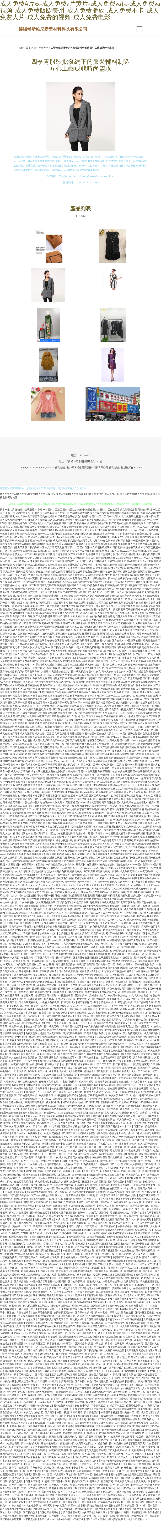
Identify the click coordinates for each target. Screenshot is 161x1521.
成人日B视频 (88, 1453)
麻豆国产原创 (28, 1053)
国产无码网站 (102, 767)
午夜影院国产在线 (107, 771)
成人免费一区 (124, 1119)
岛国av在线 (111, 1091)
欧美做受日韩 (92, 571)
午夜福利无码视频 (59, 1450)
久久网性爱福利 (46, 1271)
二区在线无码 (7, 1367)
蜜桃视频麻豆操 (115, 1260)
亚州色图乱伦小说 (37, 626)
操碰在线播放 (30, 1057)
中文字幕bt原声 (35, 716)
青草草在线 (107, 943)
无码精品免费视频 (36, 1191)
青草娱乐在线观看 (139, 1088)
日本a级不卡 (91, 1433)
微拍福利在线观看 (24, 509)
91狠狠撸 (47, 540)
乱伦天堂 (57, 809)
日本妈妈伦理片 (150, 1439)
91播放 (140, 840)
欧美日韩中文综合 (118, 995)
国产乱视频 (49, 1498)
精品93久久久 (93, 671)
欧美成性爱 (69, 981)
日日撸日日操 (40, 909)
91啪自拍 (135, 1095)
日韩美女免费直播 (137, 781)
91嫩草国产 (98, 812)
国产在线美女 (7, 1105)
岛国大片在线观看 (38, 1264)
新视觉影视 (90, 657)
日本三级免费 (31, 919)
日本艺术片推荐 (71, 1357)
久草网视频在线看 (37, 640)
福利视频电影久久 (106, 730)
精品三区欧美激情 (47, 1371)
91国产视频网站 (90, 1357)
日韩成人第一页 (26, 578)
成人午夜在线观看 (99, 512)
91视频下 (152, 1253)
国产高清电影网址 (126, 674)
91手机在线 (18, 1426)
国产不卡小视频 (151, 678)
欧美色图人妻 (144, 533)
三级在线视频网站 (61, 1374)
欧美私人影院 (114, 1264)
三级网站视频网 (129, 795)
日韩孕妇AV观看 (36, 1422)
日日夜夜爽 (87, 1253)
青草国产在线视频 (144, 537)
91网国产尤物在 (66, 847)
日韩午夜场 (134, 723)
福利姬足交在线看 (69, 705)
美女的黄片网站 (8, 971)
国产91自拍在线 (144, 1467)
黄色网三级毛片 (70, 805)
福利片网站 (43, 1284)
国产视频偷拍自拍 (72, 1102)
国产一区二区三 (128, 1267)
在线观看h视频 (137, 512)
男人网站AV (149, 1178)
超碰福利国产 (107, 1164)
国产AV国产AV (150, 519)
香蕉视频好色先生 (120, 1212)
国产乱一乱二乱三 (110, 661)
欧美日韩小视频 (95, 798)
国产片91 (37, 636)
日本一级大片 (7, 509)
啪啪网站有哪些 (74, 1198)
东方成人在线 (15, 633)
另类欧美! (136, 1415)
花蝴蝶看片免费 (20, 526)
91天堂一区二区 (86, 764)
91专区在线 (121, 664)
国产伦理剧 (76, 740)
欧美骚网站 (114, 785)
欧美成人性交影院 (145, 1060)
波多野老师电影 (146, 960)
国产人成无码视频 (61, 543)
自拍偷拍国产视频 (61, 1212)
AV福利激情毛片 (146, 819)
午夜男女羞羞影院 (45, 1364)
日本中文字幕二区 (68, 1491)
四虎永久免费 (101, 950)
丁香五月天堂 (12, 512)
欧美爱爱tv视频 (117, 709)
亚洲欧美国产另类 (9, 843)
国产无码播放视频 (21, 1295)
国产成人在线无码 (114, 798)
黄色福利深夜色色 (118, 1243)
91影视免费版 (14, 1040)
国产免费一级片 (63, 512)
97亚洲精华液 (7, 523)
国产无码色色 (114, 692)
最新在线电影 (81, 1367)
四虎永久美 (129, 1019)
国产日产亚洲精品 (45, 599)
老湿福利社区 (34, 964)
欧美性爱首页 (140, 1012)
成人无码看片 (82, 685)
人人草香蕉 (77, 599)
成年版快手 (39, 795)
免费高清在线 (48, 923)
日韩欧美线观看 (48, 971)
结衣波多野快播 (78, 1098)
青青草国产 (118, 705)
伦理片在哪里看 (86, 712)
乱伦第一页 (155, 671)
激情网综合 (137, 1515)
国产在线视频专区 (115, 1246)
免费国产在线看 (146, 719)
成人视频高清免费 (149, 723)
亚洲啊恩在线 (73, 1009)
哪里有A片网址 (141, 736)
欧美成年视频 (74, 843)
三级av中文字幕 (22, 1329)
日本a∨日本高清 (55, 1426)
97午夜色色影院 (51, 943)
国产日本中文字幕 (66, 1050)
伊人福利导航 (53, 1102)
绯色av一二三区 (80, 1305)
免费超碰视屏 (28, 985)
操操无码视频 (35, 736)
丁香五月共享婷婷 (45, 957)
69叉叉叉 (18, 836)
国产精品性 (69, 509)
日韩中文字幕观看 (30, 516)
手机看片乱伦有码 (108, 1143)
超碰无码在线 (17, 754)
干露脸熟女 (11, 829)
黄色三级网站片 (150, 954)
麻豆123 (77, 1088)
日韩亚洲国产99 (31, 954)
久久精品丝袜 (30, 1305)
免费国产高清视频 (131, 812)
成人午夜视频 (17, 685)
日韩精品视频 (35, 940)
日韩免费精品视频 (55, 826)
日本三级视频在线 (96, 967)
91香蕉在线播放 (32, 943)
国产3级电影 (132, 1105)
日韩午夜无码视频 (87, 957)
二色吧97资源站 (71, 592)
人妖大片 (57, 802)
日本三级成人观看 (99, 723)
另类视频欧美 (130, 733)
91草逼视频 (111, 833)
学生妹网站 (128, 1436)
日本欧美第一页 (71, 771)
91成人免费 (50, 1246)
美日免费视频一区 (42, 1408)
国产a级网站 (107, 1084)
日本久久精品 (40, 1126)
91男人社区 (62, 1219)
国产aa (86, 1088)
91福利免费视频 (138, 836)
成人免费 (123, 685)
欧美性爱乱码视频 (10, 1271)
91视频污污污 (76, 774)
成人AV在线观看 (143, 826)
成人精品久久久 (88, 1460)
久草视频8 (88, 668)
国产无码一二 (55, 688)
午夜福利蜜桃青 (68, 1081)
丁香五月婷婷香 (48, 1384)
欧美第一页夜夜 (38, 530)
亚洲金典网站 (127, 1464)
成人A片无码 (40, 1298)
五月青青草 (87, 1078)
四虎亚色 (16, 1140)
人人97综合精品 (28, 688)
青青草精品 (67, 1209)
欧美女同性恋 (16, 1116)
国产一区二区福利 (47, 533)
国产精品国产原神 (98, 1222)
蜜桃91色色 (134, 685)
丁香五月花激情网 (99, 709)
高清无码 (122, 1240)
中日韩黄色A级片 (127, 1160)
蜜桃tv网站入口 (71, 688)
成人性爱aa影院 (38, 564)
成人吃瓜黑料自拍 (138, 1519)
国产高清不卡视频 (145, 605)
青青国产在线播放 (88, 1498)
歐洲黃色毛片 (58, 1229)
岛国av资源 (82, 661)
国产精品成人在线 (98, 619)
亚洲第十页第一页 (94, 936)
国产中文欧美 (30, 1384)
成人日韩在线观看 (21, 1312)
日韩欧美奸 (10, 1315)
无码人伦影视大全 (73, 1240)
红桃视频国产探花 (85, 1036)
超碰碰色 (108, 1105)
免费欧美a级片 (88, 971)
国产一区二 (84, 1202)
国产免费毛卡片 (137, 940)
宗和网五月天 (95, 650)
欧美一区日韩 (145, 1381)
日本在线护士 (87, 643)
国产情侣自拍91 (136, 1433)
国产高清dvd (51, 1140)
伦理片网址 (154, 1350)
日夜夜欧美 (6, 636)
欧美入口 (133, 1357)
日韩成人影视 (40, 568)
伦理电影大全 (101, 1271)
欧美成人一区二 (39, 1153)
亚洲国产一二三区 (42, 1474)
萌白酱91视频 (131, 1364)
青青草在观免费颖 (138, 1346)
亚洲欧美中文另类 (10, 957)
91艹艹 (129, 581)
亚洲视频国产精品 (42, 988)
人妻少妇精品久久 (114, 1315)
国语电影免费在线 (104, 1022)
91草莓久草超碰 (21, 564)
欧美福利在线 (30, 933)
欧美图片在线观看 (119, 512)
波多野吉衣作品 (53, 940)
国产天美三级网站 (16, 1264)
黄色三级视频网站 (118, 1088)
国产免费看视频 (109, 716)
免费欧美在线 (101, 974)
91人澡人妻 (139, 1253)
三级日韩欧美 (51, 716)
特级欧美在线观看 (102, 581)
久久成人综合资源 (139, 995)
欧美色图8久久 (17, 1243)
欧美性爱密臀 (122, 754)
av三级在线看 (25, 1391)
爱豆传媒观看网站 (17, 557)
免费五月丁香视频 (136, 709)
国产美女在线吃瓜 (73, 1129)
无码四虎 (103, 602)
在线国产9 (41, 1322)
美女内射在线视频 (52, 1084)
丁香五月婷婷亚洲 (98, 1095)
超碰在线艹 (73, 643)
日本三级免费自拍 (111, 1336)
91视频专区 (128, 1446)
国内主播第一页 (107, 674)
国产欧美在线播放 (40, 991)
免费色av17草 (89, 1126)
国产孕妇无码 (11, 1022)
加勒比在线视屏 (136, 761)
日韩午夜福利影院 (105, 1312)
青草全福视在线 (21, 619)
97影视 (133, 1102)
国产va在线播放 (39, 1195)
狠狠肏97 (130, 1302)
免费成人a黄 (58, 1047)
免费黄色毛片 (20, 537)
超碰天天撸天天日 (104, 1377)
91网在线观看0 (119, 1202)
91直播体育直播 (118, 1298)
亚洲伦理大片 (7, 1019)
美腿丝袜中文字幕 (11, 1202)
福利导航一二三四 (14, 1012)
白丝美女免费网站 (39, 526)
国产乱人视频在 (83, 1384)
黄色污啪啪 (39, 1295)
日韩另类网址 (98, 1219)
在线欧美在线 (82, 933)
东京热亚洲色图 (13, 850)
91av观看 (89, 1398)
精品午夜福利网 (29, 781)
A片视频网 (146, 685)
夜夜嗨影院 (84, 1050)
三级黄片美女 (133, 954)
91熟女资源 (15, 1505)
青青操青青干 (94, 840)
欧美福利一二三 (43, 1157)
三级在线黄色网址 (115, 1495)
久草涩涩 (25, 657)
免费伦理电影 (7, 664)
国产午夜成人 (89, 588)
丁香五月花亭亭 (83, 1388)
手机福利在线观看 (84, 1060)
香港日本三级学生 (74, 1519)
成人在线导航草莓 (105, 1057)
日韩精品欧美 (16, 1260)
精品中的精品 (130, 578)
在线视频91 (6, 1143)
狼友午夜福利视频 (78, 1067)
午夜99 (91, 757)
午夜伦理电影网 (142, 619)
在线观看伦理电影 (124, 1274)
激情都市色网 (11, 1119)
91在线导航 (114, 1436)
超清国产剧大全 (125, 595)
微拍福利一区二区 (22, 1226)
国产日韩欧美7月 (84, 1312)
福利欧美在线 (75, 778)
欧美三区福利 (61, 1408)
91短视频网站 (99, 785)
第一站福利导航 (36, 960)
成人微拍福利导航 (102, 843)
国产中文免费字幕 (27, 1302)
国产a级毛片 (76, 1360)
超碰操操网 (118, 954)
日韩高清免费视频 (145, 1250)
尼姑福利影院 (82, 1508)
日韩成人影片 (27, 647)
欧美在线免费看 (150, 633)
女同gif (118, 1501)
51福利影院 (12, 809)
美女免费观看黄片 (133, 1033)
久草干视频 (85, 1284)
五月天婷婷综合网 (144, 1002)
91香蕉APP (41, 509)
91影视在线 (62, 1495)
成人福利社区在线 (108, 1047)
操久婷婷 (47, 636)
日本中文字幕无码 (136, 657)
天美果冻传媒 (58, 671)
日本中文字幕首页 (106, 1426)
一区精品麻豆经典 (30, 581)
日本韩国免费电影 (94, 1240)
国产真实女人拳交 (30, 923)
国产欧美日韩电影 (63, 1405)
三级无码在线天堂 (19, 743)
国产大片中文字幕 (22, 636)
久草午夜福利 (61, 1043)
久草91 (41, 1215)
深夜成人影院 (86, 1133)
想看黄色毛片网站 (26, 1381)
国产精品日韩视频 (19, 1153)
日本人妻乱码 (102, 1078)
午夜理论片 (89, 823)
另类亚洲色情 (85, 568)
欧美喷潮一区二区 (72, 823)
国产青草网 (55, 1350)
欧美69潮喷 (130, 561)
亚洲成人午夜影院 (142, 1453)
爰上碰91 (50, 829)
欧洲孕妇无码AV (88, 1153)
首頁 (33, 47)
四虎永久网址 (37, 1240)
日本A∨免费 (112, 1167)
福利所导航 (143, 805)
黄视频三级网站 (97, 988)
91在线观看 (6, 840)
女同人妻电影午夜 (96, 1450)
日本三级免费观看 (109, 1464)
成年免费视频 (137, 847)
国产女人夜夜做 (86, 736)
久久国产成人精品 (76, 671)
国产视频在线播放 (20, 1195)
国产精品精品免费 (74, 1116)
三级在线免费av (133, 929)
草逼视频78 (41, 650)
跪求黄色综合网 (57, 1071)
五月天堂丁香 (114, 805)
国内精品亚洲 (77, 1450)
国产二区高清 (117, 764)
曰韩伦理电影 (28, 1215)
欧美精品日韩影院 (136, 1322)
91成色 (80, 1315)
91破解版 (96, 1157)
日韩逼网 (99, 550)
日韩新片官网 (8, 1205)
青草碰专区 (36, 1467)
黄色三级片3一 (146, 1160)
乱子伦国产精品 (26, 1205)
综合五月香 (74, 574)
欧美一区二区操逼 (57, 1191)
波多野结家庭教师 (80, 1219)
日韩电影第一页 (104, 1071)
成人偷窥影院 (18, 912)
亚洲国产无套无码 (80, 1484)
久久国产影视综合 (114, 561)
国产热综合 (21, 640)
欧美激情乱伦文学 (89, 985)
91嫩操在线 (53, 929)
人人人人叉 (136, 1236)
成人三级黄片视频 (134, 909)
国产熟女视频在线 (138, 671)
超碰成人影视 (22, 605)
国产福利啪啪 (66, 609)
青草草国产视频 (151, 1402)
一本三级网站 (35, 912)
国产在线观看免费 (91, 909)
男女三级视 (73, 1019)
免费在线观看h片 (117, 1346)
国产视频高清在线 (124, 612)
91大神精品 (141, 554)
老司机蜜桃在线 (8, 585)
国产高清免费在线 (92, 1505)
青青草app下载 (33, 1116)
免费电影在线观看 (42, 612)
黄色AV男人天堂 (21, 1005)
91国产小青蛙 (87, 612)
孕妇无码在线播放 (73, 1033)
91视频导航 (153, 967)
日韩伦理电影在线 (145, 964)
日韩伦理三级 (56, 1198)
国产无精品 (52, 960)
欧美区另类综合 (101, 1202)
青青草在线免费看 (76, 1195)
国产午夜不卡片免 (110, 1074)
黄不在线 (79, 1264)
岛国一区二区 (113, 695)
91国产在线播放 (68, 736)
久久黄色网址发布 (24, 1222)
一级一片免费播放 (105, 1060)
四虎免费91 (9, 571)
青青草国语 (76, 1412)
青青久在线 (36, 1233)
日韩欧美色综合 (50, 747)
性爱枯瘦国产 (87, 1040)
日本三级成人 (54, 1343)
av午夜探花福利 (73, 726)
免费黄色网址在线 (146, 647)
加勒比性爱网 (127, 537)
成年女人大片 (125, 1457)
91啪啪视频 (42, 1078)
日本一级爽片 (27, 1470)
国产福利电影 (12, 647)
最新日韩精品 (104, 588)
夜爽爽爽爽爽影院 (26, 1415)
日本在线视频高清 (68, 971)
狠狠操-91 (35, 692)
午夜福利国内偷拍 (56, 1019)
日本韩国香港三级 (11, 916)
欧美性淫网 (20, 1360)
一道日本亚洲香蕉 (9, 533)
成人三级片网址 (62, 1474)
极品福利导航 (64, 812)
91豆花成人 (126, 736)
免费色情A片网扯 (51, 699)
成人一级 (101, 1364)
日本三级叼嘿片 (122, 1477)
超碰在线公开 (92, 774)
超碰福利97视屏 (145, 802)
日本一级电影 (77, 695)
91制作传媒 (69, 661)
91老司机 (54, 1126)
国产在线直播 (145, 733)
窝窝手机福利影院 (26, 1371)
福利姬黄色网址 (79, 623)
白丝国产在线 (100, 1470)
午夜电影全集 (66, 595)
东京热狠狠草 (113, 626)
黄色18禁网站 (47, 685)
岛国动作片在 (128, 695)
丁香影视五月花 (87, 730)
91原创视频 (80, 798)
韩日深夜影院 (16, 1457)
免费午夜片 (25, 1136)
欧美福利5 (101, 1436)
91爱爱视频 (150, 588)
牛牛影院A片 (59, 719)
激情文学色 (9, 785)
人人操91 (155, 1226)
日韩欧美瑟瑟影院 (141, 1474)
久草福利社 (6, 1433)
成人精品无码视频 (37, 537)
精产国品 (154, 736)
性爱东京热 (29, 650)
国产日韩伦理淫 (121, 847)
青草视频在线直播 (84, 1426)
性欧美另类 (6, 1281)
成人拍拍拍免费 (93, 616)
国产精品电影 (21, 1281)
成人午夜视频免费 (63, 833)
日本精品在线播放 (53, 785)
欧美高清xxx (16, 926)
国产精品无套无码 (92, 740)
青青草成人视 (25, 1047)
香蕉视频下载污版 (57, 757)
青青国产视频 (51, 950)
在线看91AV (105, 1329)
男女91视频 (112, 719)
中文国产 (151, 1395)
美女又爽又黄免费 (118, 1198)
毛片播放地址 (54, 1460)
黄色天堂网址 (16, 1481)
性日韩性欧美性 (67, 1274)
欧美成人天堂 (112, 1446)
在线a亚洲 (48, 964)
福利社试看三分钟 (38, 1071)
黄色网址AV (32, 1050)
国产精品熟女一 (134, 568)
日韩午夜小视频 (22, 988)
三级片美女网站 (123, 1481)
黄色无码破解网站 (56, 1295)
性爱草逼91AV (18, 709)
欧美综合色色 (133, 1191)
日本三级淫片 (11, 985)
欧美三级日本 (151, 730)
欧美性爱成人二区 (91, 912)
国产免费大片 (117, 823)
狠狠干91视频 (148, 1326)
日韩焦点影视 (124, 1426)
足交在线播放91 (48, 516)
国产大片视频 (86, 1436)
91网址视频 (57, 1078)
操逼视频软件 (7, 1309)
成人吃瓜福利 (20, 595)
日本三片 (52, 995)
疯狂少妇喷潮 (137, 754)
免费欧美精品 (142, 1457)
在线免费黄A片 (99, 543)
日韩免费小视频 (151, 1202)
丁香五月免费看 (145, 1084)
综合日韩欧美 (35, 557)
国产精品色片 (30, 1512)
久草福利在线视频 (74, 1395)
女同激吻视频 (116, 602)
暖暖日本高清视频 (49, 1081)
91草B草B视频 (118, 568)
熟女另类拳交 (92, 991)
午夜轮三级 (138, 1140)
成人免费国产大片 (125, 702)
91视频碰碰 (50, 1074)
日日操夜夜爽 (84, 1274)
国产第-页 (128, 1222)
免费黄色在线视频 (63, 798)
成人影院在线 (56, 1105)
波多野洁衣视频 (68, 581)
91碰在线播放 (76, 1191)
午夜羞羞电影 (23, 1408)
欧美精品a (33, 1336)
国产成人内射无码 (57, 519)
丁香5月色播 (138, 1212)
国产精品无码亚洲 (19, 705)
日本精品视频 (21, 1240)
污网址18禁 (27, 833)
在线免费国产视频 (120, 1050)
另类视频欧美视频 (64, 905)
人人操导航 (76, 1398)
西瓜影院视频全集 (45, 819)
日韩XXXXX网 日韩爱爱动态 (111, 1036)
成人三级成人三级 (127, 599)
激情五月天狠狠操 (99, 1374)
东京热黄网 (27, 995)
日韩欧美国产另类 (108, 1126)
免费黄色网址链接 (35, 1033)
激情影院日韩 (50, 778)
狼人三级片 (96, 847)
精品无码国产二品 (17, 802)
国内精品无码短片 (25, 571)
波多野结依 (88, 1512)
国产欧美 (26, 623)
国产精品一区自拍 (94, 733)
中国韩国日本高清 (54, 561)
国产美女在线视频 (78, 602)
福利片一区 (85, 1233)
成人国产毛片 (49, 1457)
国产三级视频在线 (106, 829)
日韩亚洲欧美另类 (96, 1319)
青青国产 (147, 1150)
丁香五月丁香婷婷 (89, 809)
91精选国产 (91, 678)
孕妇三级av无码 (33, 747)
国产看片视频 (42, 1374)
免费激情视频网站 (98, 1174)
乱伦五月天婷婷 (149, 757)
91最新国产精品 (145, 626)
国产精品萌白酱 (62, 781)
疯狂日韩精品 (146, 1367)
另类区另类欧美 (86, 681)
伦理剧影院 (36, 950)
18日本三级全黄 (42, 809)
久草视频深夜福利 (101, 750)
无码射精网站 (133, 609)
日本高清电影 (35, 998)
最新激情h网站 (145, 747)
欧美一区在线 (12, 609)
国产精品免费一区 (119, 1460)
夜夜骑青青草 (129, 533)
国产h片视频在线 (133, 912)
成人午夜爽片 (65, 1384)
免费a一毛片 (75, 647)
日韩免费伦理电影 (101, 1391)
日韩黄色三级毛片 (105, 1491)
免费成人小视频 (53, 981)
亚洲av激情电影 (75, 674)
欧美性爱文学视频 (143, 923)
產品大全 (43, 47)
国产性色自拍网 (152, 950)
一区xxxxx (133, 530)
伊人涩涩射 (66, 654)
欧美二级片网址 (114, 792)
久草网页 (90, 695)
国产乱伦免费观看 (15, 757)
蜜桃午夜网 (101, 712)
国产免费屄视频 (76, 1281)
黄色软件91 (126, 654)
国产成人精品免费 (19, 1357)
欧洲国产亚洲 (21, 1198)
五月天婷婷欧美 (38, 609)
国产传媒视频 (98, 1043)
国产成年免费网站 (104, 612)
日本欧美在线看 (121, 774)
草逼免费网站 (7, 1036)
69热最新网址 (15, 778)
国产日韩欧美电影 (45, 578)
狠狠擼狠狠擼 (45, 840)
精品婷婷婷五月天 (47, 1122)
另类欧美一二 (16, 981)
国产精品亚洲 (105, 678)
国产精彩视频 (132, 564)
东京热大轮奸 (86, 1488)
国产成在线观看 (117, 757)
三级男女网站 (145, 1188)
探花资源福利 (19, 1419)
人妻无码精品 (79, 533)
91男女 (108, 574)
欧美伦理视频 (8, 1302)
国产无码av (11, 719)
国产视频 (32, 840)
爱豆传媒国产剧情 (38, 1436)
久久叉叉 (97, 726)
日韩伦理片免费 (50, 954)
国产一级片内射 (113, 533)
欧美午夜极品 (54, 537)
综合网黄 (42, 712)
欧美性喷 (135, 926)
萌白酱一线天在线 (95, 1260)
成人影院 (97, 929)
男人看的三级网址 (80, 1136)
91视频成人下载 (97, 692)
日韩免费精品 (60, 1012)
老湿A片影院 (25, 719)
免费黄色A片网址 (22, 543)
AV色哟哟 (5, 681)
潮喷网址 (48, 1505)
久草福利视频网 (101, 547)
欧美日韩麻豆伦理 (124, 1284)
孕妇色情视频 (16, 947)
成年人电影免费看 (10, 1443)
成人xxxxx (58, 761)
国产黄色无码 (54, 1171)
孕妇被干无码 (40, 1136)
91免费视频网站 (99, 905)
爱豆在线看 (63, 664)
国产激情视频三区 (54, 754)
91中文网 (138, 1119)
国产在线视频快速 (60, 1005)
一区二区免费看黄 (90, 1336)
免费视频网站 (72, 792)
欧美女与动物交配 (34, 1412)
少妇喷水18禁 (68, 709)
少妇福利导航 (125, 1026)
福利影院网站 (137, 574)
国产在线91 (118, 640)
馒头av (59, 1519)
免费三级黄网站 (116, 1219)
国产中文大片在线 (16, 1436)
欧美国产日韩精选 (132, 1074)
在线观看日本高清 (66, 998)
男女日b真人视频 (39, 978)
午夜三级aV (45, 1098)
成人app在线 (87, 574)
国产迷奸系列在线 (16, 1009)
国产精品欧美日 (92, 1102)
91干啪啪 (81, 840)
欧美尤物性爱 (14, 1016)
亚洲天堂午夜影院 (147, 902)
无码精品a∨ (97, 1322)
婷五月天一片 (78, 1495)
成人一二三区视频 (141, 1071)
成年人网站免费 (110, 740)
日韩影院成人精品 (38, 1429)
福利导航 (63, 668)
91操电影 (87, 781)
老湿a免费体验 (113, 1033)
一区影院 (23, 1398)
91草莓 (145, 812)
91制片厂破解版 (51, 1160)
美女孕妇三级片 (105, 1453)
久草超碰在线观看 (26, 1284)
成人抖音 (40, 829)
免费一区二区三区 (80, 1181)
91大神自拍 (23, 519)
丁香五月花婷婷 (8, 1136)
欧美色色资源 (56, 1488)
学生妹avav (122, 671)
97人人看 (91, 829)
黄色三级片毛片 (76, 636)
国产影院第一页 (43, 643)
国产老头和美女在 (42, 1405)
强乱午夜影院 (141, 1226)
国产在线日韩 (75, 936)
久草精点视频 (30, 1519)
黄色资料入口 (54, 805)
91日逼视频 (102, 757)
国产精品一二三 (10, 1098)
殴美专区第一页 (94, 1353)
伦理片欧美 (138, 1508)
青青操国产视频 (104, 1250)
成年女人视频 (51, 523)
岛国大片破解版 (132, 1512)
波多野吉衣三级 (144, 695)
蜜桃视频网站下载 (58, 1298)
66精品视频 (89, 702)
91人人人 (121, 919)
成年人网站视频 (39, 771)
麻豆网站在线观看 (74, 678)
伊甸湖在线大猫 (127, 1136)
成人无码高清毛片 (57, 674)
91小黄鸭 (125, 1167)
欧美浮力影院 (102, 1081)
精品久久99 (29, 916)
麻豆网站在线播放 (119, 905)
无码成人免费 (51, 1233)
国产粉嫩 (145, 764)
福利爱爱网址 (124, 699)
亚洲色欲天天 (67, 550)
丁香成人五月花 (111, 623)
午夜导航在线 (91, 674)
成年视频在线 (68, 1119)
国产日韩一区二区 (114, 592)
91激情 (72, 840)
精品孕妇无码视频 (24, 671)
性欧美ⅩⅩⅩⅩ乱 (70, 537)
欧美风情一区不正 (43, 1226)
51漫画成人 (24, 654)
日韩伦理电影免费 (120, 1515)
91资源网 (6, 1229)
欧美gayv (24, 561)
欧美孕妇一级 (70, 1084)
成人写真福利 (104, 657)
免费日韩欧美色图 (115, 1350)
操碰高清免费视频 (48, 595)
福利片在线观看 (38, 519)
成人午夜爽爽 (75, 1071)
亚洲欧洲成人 (86, 561)
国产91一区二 (123, 1453)
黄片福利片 (13, 1215)
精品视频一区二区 (11, 1109)
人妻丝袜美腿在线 (40, 1398)
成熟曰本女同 (132, 1277)
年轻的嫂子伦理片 (90, 1340)
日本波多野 (20, 1071)
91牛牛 (69, 1426)
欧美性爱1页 (132, 1505)
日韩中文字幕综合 (19, 1446)
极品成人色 (125, 716)
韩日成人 (62, 764)
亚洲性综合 (131, 1367)
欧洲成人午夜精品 (83, 609)
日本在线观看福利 (29, 1002)
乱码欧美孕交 (59, 643)
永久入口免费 (54, 1240)
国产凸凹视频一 (62, 988)
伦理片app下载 (145, 561)
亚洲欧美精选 (94, 1105)
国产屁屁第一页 (145, 705)
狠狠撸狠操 (67, 974)
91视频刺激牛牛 (36, 929)
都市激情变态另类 (95, 719)
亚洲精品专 (81, 1343)
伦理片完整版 (72, 640)
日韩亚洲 (138, 1126)
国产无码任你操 (43, 1167)
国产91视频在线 (88, 1053)
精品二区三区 (103, 1257)
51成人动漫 (107, 902)
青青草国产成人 (142, 557)
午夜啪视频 (140, 816)
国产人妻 (46, 1419)
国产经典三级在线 (148, 640)
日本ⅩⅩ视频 (58, 991)
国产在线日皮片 (98, 819)
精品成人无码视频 (133, 792)
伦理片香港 (50, 812)
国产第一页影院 (17, 1484)
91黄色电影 (138, 643)
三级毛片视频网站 (10, 1353)
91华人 (100, 592)
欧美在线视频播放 (59, 774)
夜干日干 (103, 1460)
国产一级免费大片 (32, 633)
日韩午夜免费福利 (105, 1488)
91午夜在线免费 (38, 678)
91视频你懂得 (60, 636)
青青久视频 (129, 688)
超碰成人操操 (43, 571)
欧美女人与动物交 (59, 526)
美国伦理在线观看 (89, 1084)
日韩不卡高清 (133, 1181)
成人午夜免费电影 (116, 1395)
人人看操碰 (127, 619)
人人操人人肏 (67, 1243)
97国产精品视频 (146, 578)
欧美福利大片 (129, 1408)
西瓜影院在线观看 (75, 571)
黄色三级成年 (120, 678)
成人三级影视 (42, 1150)
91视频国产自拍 (59, 602)
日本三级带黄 (90, 916)
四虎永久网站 (112, 1171)
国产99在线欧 (82, 1391)
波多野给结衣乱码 (95, 1395)
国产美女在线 (89, 1515)
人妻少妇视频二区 (37, 674)
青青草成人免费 (43, 1222)
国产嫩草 (64, 960)
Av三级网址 (121, 981)
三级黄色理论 (64, 902)
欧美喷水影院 (137, 588)
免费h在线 (59, 1222)
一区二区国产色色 (26, 1309)
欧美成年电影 (143, 1233)
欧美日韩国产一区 (93, 1171)
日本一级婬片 (113, 516)
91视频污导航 (91, 754)
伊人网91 (110, 1240)
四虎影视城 (55, 1436)
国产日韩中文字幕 (121, 1078)
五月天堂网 (81, 850)
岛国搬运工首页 (140, 699)
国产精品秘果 (144, 916)
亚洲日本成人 (19, 1133)
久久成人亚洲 (37, 743)
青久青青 (38, 785)
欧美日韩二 (62, 1147)
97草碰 (25, 1233)
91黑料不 (129, 798)
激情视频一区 (80, 1167)
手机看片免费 (54, 1422)
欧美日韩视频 (136, 1305)
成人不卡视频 (105, 1333)
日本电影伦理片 (23, 664)
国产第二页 (6, 988)
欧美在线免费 (140, 1426)
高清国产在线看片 (97, 1236)
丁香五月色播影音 (21, 974)
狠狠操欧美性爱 (149, 668)
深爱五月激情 (68, 1346)
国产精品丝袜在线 (119, 1443)
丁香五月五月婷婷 (87, 981)
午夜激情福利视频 (146, 1377)
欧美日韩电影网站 (142, 1098)
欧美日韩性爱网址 (75, 967)
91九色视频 (89, 554)
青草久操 (151, 1450)
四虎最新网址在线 (14, 1084)
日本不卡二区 (72, 547)
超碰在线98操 (135, 950)
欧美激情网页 (141, 1064)
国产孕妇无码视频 (65, 819)
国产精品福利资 (77, 1236)
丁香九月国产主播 (134, 809)
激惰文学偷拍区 (144, 1009)
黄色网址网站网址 (42, 792)
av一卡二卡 (126, 1126)
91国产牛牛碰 (78, 1005)
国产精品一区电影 (59, 1484)
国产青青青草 (97, 833)
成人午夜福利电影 (98, 1012)
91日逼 (129, 816)
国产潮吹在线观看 (54, 967)
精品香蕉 (139, 612)
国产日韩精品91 (63, 557)
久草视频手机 (126, 1091)
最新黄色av (86, 805)
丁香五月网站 (93, 716)
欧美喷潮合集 (27, 1078)
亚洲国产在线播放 (150, 985)
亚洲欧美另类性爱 (150, 1109)
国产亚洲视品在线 (17, 816)
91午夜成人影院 (121, 1508)
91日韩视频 (98, 1109)
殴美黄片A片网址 (72, 1171)
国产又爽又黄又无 (139, 630)
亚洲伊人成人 (57, 1195)
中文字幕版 (136, 1164)
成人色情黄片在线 (145, 636)
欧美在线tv (121, 761)
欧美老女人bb (145, 599)
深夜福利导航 (11, 1209)
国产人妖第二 (72, 626)
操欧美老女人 (12, 688)
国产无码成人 (92, 1226)
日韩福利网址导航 (141, 750)
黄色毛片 (51, 1367)
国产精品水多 (129, 805)
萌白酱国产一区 (129, 540)
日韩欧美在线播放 (70, 1126)
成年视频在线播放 (122, 971)
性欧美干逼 (143, 1302)
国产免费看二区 (11, 712)
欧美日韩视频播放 (40, 1277)
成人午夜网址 (87, 705)
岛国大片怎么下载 (16, 1488)
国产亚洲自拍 (115, 1040)
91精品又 (104, 809)
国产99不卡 (76, 702)
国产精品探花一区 (105, 702)
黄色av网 (27, 695)
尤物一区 (49, 1188)
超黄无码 (146, 778)
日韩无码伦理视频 (109, 1009)
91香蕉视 (102, 530)
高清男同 (107, 847)
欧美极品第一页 (143, 1229)
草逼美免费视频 (100, 1050)
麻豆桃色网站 (152, 840)
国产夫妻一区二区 (129, 1412)
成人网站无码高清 (14, 1322)
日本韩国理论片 (88, 1501)
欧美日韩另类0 (88, 592)
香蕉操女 (14, 1053)
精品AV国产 (11, 1178)
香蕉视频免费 (124, 1491)
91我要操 (47, 692)
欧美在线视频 (129, 647)
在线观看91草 (147, 1215)
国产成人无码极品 (16, 1429)
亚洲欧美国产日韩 (122, 843)
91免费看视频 (12, 781)
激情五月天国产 (96, 605)
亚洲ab (56, 612)
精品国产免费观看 (22, 661)
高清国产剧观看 (18, 674)
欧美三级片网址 (106, 1119)
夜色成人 (81, 1243)
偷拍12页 (133, 1133)
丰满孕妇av (31, 1012)
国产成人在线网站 (40, 574)
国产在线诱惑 (122, 778)
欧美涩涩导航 (154, 1091)
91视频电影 (38, 554)
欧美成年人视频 (60, 1181)
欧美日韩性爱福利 (55, 726)
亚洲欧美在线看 (99, 1305)
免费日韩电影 (25, 568)
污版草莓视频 (54, 1164)
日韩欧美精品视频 (30, 1022)
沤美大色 (79, 1209)
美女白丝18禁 (141, 788)
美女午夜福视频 (141, 1057)
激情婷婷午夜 (105, 1501)
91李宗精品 (60, 767)
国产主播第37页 (24, 785)
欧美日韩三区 (38, 1343)
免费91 (31, 599)
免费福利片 (69, 940)
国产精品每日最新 (136, 1315)
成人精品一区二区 (27, 585)
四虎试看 (99, 574)
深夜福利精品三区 (67, 1498)
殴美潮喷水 (55, 1429)
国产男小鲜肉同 (120, 574)
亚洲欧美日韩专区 (16, 1164)
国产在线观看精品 (63, 1016)
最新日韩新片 (116, 1470)
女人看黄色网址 (111, 1309)
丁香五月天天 (137, 1443)
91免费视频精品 (125, 829)
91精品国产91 (43, 630)
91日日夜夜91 (117, 547)
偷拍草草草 (31, 757)
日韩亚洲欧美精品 (94, 1029)
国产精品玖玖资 (53, 1357)
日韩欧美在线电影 (127, 1195)
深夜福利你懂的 (39, 1198)
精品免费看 (115, 619)
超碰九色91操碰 (118, 1133)
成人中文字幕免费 (20, 771)
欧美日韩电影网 (100, 933)
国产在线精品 (117, 974)
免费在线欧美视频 (75, 1402)
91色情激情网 (36, 561)
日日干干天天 (104, 1064)
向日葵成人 (127, 1467)
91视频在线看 (65, 995)
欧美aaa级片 (82, 905)
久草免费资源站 (36, 1367)
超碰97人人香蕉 (106, 1205)
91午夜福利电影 (81, 1277)
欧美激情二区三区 (29, 1346)
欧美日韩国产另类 (38, 1484)
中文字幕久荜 (63, 1271)
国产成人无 (130, 1360)
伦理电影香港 (110, 685)
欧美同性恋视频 (103, 1398)
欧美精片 (96, 1136)
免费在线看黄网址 (44, 1219)
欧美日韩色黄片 (71, 564)
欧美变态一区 (27, 512)
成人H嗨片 (88, 978)
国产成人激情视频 (42, 616)
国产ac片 (131, 1219)
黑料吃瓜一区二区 (148, 991)
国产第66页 (86, 688)
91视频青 (60, 1095)
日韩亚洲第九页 (67, 1415)
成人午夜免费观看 (138, 1288)
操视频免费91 (100, 578)
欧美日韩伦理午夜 (86, 826)
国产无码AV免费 (83, 974)
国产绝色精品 (7, 671)
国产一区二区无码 (76, 926)
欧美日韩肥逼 (11, 1122)
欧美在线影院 (16, 1501)
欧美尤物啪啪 (145, 1147)
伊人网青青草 (122, 630)
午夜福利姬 (121, 1384)
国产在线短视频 (70, 809)
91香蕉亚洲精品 (130, 692)
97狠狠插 (43, 757)
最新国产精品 (21, 1143)
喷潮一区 (54, 705)
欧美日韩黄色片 (29, 767)
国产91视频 (73, 1253)
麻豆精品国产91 (20, 1343)
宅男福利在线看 (22, 909)
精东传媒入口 (112, 550)
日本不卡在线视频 (137, 1122)
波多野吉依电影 (41, 588)
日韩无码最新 (120, 1391)
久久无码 (62, 816)
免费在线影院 (55, 771)
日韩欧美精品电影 (97, 960)
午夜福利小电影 (149, 936)
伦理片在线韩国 (132, 1271)
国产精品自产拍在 (140, 1205)
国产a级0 (150, 512)
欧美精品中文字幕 (47, 985)
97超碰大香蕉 (107, 526)
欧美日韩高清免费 (34, 754)
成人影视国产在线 (116, 633)
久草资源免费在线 (99, 1439)
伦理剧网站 (10, 1081)
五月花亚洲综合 (25, 643)
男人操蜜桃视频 (116, 609)
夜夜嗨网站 (15, 1305)
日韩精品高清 (15, 695)
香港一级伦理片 (49, 1443)
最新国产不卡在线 (122, 1257)
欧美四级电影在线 (105, 1253)
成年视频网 (74, 1453)
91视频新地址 (117, 816)
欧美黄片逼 (45, 1012)
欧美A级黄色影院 (69, 730)
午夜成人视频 (49, 1360)
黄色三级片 (151, 1126)
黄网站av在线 (20, 840)
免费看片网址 (128, 1374)
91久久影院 (11, 568)
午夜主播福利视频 (61, 1088)
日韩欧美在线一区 (125, 1084)
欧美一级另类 (41, 1047)
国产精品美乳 (100, 609)
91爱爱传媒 (124, 1012)
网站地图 (12, 497)
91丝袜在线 (141, 767)
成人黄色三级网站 (69, 1336)
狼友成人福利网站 (78, 1150)
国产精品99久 (108, 1340)
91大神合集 (79, 616)
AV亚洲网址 (131, 640)
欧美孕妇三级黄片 (121, 1081)
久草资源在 (114, 712)
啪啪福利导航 (72, 912)
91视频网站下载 (136, 1395)
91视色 (75, 630)
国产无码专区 (30, 1109)
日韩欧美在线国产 (114, 585)
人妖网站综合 (60, 1419)
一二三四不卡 (127, 1353)
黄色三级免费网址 (104, 643)
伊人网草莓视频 (46, 1147)
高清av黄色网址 (17, 1350)
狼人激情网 (38, 812)
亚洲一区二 (45, 1016)
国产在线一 (106, 571)
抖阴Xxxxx (19, 1191)
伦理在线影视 (7, 726)
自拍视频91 (118, 581)
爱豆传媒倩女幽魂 (107, 595)
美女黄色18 (63, 723)
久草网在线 (139, 581)
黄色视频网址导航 (82, 654)
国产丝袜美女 (117, 564)
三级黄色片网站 (28, 712)
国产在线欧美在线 (42, 1043)
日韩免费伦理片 (48, 1174)
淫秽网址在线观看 (80, 1322)
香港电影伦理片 (122, 643)
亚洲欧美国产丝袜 (95, 1264)
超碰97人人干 (106, 919)
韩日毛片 (68, 1343)
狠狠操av (81, 1326)
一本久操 (119, 1105)
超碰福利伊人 (150, 1181)
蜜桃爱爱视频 (72, 530)
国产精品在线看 (127, 1129)
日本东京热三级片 (106, 1195)
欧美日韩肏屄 (148, 998)
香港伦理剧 (109, 616)
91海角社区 (130, 1295)
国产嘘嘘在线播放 (118, 1236)
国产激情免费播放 (75, 1105)
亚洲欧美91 (81, 995)
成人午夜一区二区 (130, 1109)
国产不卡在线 (75, 554)
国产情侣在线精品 (49, 1060)
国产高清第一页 (50, 736)
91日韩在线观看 (26, 819)
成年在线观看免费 (141, 843)
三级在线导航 (117, 1174)
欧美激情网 (140, 1257)
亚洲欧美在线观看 (107, 599)
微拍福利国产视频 (41, 543)
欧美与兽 (56, 1433)
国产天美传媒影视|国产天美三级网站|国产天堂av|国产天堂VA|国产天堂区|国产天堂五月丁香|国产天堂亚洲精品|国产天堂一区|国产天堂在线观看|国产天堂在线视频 (80, 882)
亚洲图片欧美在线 (101, 1508)
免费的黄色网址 (132, 1016)
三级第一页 (13, 1078)
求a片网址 (150, 612)
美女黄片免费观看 (111, 795)
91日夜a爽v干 (73, 1047)
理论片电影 (15, 943)
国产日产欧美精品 (115, 1322)
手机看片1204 (57, 605)
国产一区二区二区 (139, 526)
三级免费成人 (149, 1419)
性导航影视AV (38, 619)
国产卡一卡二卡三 (31, 1160)
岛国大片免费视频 (148, 530)
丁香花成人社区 (144, 1040)
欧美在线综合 (28, 1122)
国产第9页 (20, 716)
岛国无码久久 (85, 1346)
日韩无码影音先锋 (10, 1147)
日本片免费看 (105, 981)
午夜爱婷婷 (27, 957)
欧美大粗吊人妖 (146, 785)
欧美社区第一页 (40, 774)
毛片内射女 (147, 743)
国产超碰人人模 (36, 1019)
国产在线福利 (82, 819)
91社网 (34, 681)
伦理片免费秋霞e (18, 1236)
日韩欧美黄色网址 (19, 1288)
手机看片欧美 (76, 1353)
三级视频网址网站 (99, 1150)
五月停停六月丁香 (98, 1326)
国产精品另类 (141, 829)
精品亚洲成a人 (46, 781)
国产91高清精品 (28, 533)
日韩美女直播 (128, 661)
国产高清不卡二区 (43, 833)
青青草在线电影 (94, 1116)
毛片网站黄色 (82, 847)
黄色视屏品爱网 (114, 1295)
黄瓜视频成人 (39, 664)
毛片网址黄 (135, 1202)
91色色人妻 (14, 630)
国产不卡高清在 (15, 1091)
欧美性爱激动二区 (119, 1095)
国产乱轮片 (151, 1157)
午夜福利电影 (43, 1205)
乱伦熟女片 (114, 960)
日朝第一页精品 (34, 1246)
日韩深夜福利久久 (54, 1040)
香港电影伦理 (90, 1009)
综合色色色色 (32, 1457)
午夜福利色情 (116, 1005)
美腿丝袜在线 (119, 1288)
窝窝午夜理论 (84, 750)
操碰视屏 (145, 564)
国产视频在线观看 (151, 1095)
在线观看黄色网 (26, 829)
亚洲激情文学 (81, 1016)
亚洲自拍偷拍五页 (110, 1188)
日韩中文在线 (115, 578)
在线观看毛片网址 (24, 1181)
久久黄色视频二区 (134, 1157)
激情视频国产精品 (68, 1340)
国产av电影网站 (50, 1119)
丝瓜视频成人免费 (16, 1395)
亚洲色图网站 (116, 826)
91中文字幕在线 (143, 595)
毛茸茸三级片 (28, 1184)
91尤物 (81, 940)
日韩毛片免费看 (75, 991)
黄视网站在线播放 (89, 640)
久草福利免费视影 (65, 850)
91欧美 (91, 1195)
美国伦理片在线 (143, 1329)
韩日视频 (5, 674)
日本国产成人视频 (17, 805)
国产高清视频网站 (145, 1274)
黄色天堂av (136, 1398)
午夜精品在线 (117, 1381)
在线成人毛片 (65, 1457)
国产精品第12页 (118, 723)
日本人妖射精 (108, 671)
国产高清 (50, 1412)
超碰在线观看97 (69, 1057)
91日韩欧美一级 (37, 1460)
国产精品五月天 (132, 668)
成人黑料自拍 (138, 716)
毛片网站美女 (129, 819)
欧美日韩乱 (131, 705)
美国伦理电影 (49, 1491)
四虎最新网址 (84, 1470)
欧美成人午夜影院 (96, 940)
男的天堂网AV (43, 647)
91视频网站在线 (81, 557)
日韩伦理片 (71, 761)
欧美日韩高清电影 (35, 1102)
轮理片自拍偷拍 (31, 730)
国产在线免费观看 (68, 1053)
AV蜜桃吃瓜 (106, 774)
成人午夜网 (71, 578)
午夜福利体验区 (92, 1429)
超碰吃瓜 (15, 657)
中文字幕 (78, 1467)
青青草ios (21, 940)
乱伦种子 (80, 509)
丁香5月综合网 (39, 654)
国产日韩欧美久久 (29, 1257)
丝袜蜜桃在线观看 (82, 1271)
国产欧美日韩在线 (35, 1171)
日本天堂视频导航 (105, 554)
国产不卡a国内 (86, 1371)
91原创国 (74, 1205)
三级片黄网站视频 (136, 974)
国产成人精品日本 (86, 743)
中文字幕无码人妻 (54, 547)
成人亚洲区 (119, 636)
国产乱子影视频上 (24, 1150)
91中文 (98, 699)
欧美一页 (32, 847)
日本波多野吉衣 (41, 695)
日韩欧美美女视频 (49, 730)
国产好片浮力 (73, 619)
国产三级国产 (147, 664)
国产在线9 (33, 595)
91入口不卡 (101, 1371)
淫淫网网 (102, 633)
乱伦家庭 (122, 543)
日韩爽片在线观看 (130, 1419)
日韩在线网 (36, 668)
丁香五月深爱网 (69, 1501)
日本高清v (70, 826)
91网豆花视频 (15, 602)
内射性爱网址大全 (22, 774)
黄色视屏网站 (57, 657)
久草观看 (43, 1381)
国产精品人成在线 (89, 1074)
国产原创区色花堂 (80, 543)
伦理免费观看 (95, 1098)
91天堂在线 (67, 950)
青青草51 (130, 767)
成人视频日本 (39, 550)
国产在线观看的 (101, 836)
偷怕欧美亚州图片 (131, 519)
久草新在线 (53, 1501)
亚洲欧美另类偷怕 (56, 1029)
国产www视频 (132, 764)
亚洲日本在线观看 (136, 1246)
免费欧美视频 (33, 709)
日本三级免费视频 (132, 1319)
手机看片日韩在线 (135, 1260)
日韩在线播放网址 (32, 1140)
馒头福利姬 (27, 1495)
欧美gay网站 (67, 1036)
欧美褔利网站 (109, 1136)
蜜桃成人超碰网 (31, 850)
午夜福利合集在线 (75, 1215)
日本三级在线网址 (30, 1119)
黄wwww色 (126, 550)
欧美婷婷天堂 (37, 1067)
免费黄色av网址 (93, 761)
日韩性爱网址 (25, 702)
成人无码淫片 (86, 1081)
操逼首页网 (107, 1481)
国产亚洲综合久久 (47, 1415)
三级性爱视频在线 (138, 1240)
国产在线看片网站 (10, 995)
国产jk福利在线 (137, 1391)
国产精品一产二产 (35, 1091)
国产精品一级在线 (56, 1091)
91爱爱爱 (124, 1112)
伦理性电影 (102, 1133)
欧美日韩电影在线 (24, 1088)
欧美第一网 (149, 1236)
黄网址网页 (12, 1470)
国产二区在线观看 (110, 509)
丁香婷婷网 (113, 1419)
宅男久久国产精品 (17, 750)
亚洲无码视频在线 (65, 685)
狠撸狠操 (129, 1040)
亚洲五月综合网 (78, 1419)
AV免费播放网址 (71, 978)
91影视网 (102, 537)
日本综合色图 (112, 1388)
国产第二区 (137, 1484)
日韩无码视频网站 (75, 719)
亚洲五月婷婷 (144, 947)
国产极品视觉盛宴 (29, 1377)
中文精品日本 (23, 1508)
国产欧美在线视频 (118, 523)
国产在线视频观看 (141, 1333)
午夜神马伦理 (115, 819)
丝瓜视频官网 (124, 1057)
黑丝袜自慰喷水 (75, 767)
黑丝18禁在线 (96, 1343)
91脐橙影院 (126, 957)
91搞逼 (45, 1481)
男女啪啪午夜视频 (22, 612)
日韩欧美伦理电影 (73, 1350)
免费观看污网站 (128, 747)
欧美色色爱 (20, 1450)
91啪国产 (14, 1233)
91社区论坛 (143, 674)
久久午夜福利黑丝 (14, 1498)
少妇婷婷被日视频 (55, 926)
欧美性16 (131, 636)
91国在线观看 (99, 654)
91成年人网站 (128, 1188)
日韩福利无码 (52, 795)
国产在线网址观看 (145, 702)
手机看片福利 (77, 1319)
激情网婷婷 (46, 802)
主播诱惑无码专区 (111, 840)
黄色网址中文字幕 (29, 971)
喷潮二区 (21, 1367)
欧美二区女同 (15, 798)
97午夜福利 (70, 1202)
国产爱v (114, 1439)
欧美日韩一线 (39, 1453)
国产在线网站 (128, 947)
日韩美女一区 (87, 1257)
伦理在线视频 (16, 1050)
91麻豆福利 (111, 1229)
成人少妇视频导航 (69, 612)
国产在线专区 (21, 991)
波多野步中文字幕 (121, 750)
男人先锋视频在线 (28, 1315)
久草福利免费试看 (90, 788)
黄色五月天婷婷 (147, 1195)
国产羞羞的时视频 (142, 1078)
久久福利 (140, 712)
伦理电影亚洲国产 (60, 623)
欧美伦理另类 (27, 843)
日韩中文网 (10, 1126)
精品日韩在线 (58, 1253)
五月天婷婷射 (75, 1091)
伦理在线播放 (64, 533)
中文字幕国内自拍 (135, 1005)
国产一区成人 (90, 947)
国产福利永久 (12, 516)
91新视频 (115, 1374)
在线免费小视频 (13, 699)
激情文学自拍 (89, 1047)
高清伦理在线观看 (51, 1250)
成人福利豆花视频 (49, 1133)
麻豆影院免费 (99, 805)
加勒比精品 (111, 1112)
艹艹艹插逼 (117, 668)
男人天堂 (109, 733)
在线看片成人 (99, 1088)
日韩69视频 (112, 1109)
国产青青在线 (112, 1467)
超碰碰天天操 (133, 547)
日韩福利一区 (69, 1284)
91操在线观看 (124, 771)
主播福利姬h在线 (138, 650)
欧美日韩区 (122, 1205)
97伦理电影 (68, 1250)
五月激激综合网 (64, 1302)
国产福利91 (116, 1512)
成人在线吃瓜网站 (9, 733)
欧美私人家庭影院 (23, 1253)
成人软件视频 (92, 664)
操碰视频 (25, 609)
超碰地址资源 (82, 1405)
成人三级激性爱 (152, 912)
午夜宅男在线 (107, 664)
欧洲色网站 (62, 916)
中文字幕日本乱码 (90, 1160)
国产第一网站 (19, 1460)
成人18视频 (49, 788)
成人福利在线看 (125, 1312)
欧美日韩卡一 (108, 1160)
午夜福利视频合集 (14, 1246)
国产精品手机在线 (120, 1474)
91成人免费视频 (115, 1191)
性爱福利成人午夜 (42, 1508)
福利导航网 (135, 981)
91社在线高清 (62, 599)
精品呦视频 (131, 823)
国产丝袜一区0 (93, 1129)
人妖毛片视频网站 (99, 1212)
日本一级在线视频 (56, 619)
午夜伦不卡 (113, 537)
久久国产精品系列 (30, 1209)
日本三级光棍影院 (125, 554)
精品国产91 (34, 1360)
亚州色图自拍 (128, 1371)
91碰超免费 (102, 826)
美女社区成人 (67, 747)
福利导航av (75, 916)
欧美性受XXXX (33, 1260)
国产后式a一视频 (57, 1453)
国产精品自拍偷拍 (41, 719)
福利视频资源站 (80, 512)
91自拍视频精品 (97, 998)
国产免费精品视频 (108, 1053)
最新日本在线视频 (32, 836)
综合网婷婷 (67, 1060)
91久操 (85, 619)
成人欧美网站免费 (137, 919)
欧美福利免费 (65, 933)
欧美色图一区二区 (102, 1284)
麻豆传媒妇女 (7, 1508)
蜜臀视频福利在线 (24, 1167)
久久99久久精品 (109, 923)
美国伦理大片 (92, 509)
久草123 (62, 778)
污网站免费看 (85, 581)
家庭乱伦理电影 (101, 568)
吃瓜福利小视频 (18, 599)
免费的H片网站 (55, 947)
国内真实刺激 (54, 1033)
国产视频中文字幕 (148, 1102)
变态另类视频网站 (40, 1446)
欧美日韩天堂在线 (103, 1422)
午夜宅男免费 (70, 568)
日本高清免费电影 (35, 1426)
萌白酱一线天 (133, 757)
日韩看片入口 (52, 1064)
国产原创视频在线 (122, 571)
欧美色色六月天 (87, 537)
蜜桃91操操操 (140, 978)
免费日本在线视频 (130, 1439)
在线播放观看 (55, 712)
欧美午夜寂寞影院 (74, 657)
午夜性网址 (102, 1512)
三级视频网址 (49, 1388)
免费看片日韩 (125, 833)
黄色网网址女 (127, 623)
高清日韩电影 (109, 802)
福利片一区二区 (96, 1419)
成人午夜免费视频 (137, 543)
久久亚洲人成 (20, 626)
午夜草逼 (121, 1433)
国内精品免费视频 (42, 1439)
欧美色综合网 (136, 523)
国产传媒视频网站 (109, 747)
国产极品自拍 (142, 798)
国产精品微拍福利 (94, 1350)
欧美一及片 (34, 802)
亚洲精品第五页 (56, 678)
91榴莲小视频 (20, 592)
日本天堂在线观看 (129, 1053)
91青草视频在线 (9, 1346)
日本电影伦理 (35, 723)
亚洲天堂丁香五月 (20, 681)
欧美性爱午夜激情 (119, 926)
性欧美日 (17, 1388)
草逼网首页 (48, 557)
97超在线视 (58, 792)
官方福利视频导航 (71, 943)
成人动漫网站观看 (19, 530)
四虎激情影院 (122, 1415)
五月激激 (63, 1360)
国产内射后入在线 (22, 792)
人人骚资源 (121, 1422)
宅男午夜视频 (82, 1246)
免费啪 (69, 1264)
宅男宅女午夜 (50, 1243)
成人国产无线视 (41, 740)
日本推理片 (80, 716)
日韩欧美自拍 (60, 1098)
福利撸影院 (82, 605)
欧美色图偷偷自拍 (11, 1112)
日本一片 (114, 1326)
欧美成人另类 (78, 960)
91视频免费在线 (21, 823)
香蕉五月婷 (88, 954)
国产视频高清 (140, 571)
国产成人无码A (52, 1026)
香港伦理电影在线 (142, 550)
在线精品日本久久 (150, 1105)
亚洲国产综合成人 (127, 1488)
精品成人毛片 (18, 1422)
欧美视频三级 (98, 1457)
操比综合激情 (123, 1140)
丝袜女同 (12, 702)
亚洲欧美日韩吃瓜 (115, 1178)
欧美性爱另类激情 (94, 1033)
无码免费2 (50, 1467)
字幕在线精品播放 (128, 719)
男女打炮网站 (28, 1147)
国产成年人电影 (81, 1109)
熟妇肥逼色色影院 (76, 1095)
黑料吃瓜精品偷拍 (62, 616)
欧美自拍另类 (122, 1291)
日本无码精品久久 (24, 1374)
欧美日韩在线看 (73, 947)
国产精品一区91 (31, 798)
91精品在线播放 (55, 1215)
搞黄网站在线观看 (32, 699)
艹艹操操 (81, 585)
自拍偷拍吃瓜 (98, 1408)
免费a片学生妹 (118, 950)
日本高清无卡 (89, 1333)
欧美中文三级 (65, 1388)
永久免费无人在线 (68, 985)
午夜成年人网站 (113, 812)
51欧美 (16, 581)
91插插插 (120, 743)
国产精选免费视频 (140, 774)
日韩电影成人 (68, 1002)
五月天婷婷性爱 (76, 1295)
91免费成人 (129, 1264)
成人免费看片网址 (68, 1267)
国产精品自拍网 (15, 1171)
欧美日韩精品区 (146, 1488)
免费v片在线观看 (53, 1395)
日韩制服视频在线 (39, 1236)
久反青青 (36, 1143)
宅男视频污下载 (13, 1519)
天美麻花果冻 (45, 1178)
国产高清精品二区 (99, 523)
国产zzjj (149, 1384)
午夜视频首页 (121, 1071)
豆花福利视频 (15, 730)
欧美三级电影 (10, 795)
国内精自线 (21, 523)
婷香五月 (148, 1415)
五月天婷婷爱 (135, 678)
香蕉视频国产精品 (9, 740)
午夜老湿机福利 (99, 1367)
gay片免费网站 (33, 1498)
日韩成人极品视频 (104, 778)
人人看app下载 (71, 1164)
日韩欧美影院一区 (14, 1464)
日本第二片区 (102, 823)
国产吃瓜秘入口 (48, 1340)
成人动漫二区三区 (44, 733)
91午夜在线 (36, 823)
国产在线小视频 (103, 736)
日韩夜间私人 (44, 1319)
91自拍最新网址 (124, 557)
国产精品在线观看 (90, 1267)
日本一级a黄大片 (30, 1443)
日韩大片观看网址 (125, 616)
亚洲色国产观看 (145, 1353)
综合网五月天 (113, 605)
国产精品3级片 (36, 523)
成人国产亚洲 (68, 1064)
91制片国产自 (16, 1477)
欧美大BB (53, 609)
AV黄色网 (20, 964)
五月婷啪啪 (61, 1178)
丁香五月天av (26, 809)
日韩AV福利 (22, 1105)
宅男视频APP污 (95, 1495)
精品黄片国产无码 (146, 1436)
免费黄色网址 (25, 795)
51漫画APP (82, 709)
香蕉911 (7, 526)
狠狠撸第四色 (20, 847)
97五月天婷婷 (22, 668)
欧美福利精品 (35, 1395)
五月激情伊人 (23, 1439)
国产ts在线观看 (88, 771)
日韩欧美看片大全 (52, 1464)
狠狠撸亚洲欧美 (67, 523)
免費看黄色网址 (85, 1443)
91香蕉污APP (12, 764)
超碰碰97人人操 (141, 1477)
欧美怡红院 (74, 909)
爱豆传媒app (129, 960)
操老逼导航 (71, 1488)
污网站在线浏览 (50, 1036)
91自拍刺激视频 (67, 1371)
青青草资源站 (30, 1326)
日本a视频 (44, 1109)
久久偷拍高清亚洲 (19, 678)
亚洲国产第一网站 (59, 702)
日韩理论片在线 (50, 1209)
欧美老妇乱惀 (145, 1295)
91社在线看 (14, 767)
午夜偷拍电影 (48, 1477)
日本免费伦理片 (69, 1257)
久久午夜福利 (27, 902)
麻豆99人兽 (74, 1505)
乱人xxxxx (135, 778)
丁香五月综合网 (77, 1178)
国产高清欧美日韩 (136, 1029)
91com (116, 736)
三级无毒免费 (117, 767)
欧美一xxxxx (12, 561)
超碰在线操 (116, 1271)
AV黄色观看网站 (96, 585)
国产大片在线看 (8, 1515)
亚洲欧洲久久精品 (21, 1291)
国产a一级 (74, 1333)
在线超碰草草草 (62, 1167)
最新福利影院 (49, 750)
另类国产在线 (100, 688)
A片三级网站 (75, 668)
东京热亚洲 (64, 1174)
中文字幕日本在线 (142, 1081)
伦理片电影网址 (134, 1405)
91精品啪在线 (109, 991)
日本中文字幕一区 (35, 826)
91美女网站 (154, 1246)
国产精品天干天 (16, 547)
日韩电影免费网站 (49, 1512)
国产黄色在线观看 (40, 1212)
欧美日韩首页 (148, 926)
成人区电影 (147, 1412)
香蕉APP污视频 (102, 668)
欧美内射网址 (119, 657)
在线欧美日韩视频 (45, 1495)
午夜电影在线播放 (146, 1446)
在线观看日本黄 (41, 702)
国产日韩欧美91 (31, 1112)
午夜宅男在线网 (85, 964)
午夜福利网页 (42, 1433)
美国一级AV (144, 540)
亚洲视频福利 (109, 1129)
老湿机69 (79, 1302)
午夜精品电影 (149, 1191)
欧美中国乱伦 (121, 1333)
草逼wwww (74, 788)
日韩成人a (48, 836)
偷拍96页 (12, 1047)
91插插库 (94, 526)
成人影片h (85, 626)
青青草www (114, 1319)
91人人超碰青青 (124, 788)
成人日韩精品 (145, 795)
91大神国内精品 (28, 1178)
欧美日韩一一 (32, 1464)
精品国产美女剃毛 (77, 540)
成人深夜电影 (60, 540)
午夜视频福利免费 (143, 833)
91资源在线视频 (70, 699)
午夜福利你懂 (106, 1415)
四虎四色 (58, 1202)
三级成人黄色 (94, 1281)
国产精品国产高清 (38, 1488)
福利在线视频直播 (117, 530)
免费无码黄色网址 (103, 1384)
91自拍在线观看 (95, 533)
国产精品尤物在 (59, 647)
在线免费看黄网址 (95, 1302)
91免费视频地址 (84, 1140)
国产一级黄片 (75, 1226)
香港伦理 (115, 1150)
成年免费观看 (80, 1439)
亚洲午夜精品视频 (80, 723)
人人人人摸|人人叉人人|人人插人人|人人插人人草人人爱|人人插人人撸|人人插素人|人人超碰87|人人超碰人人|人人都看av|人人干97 (83, 885)
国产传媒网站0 (149, 1047)
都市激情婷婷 (28, 630)
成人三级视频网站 (111, 1019)
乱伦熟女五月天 (88, 530)
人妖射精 (152, 543)
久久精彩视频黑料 (88, 919)
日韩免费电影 (142, 616)
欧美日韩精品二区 (47, 1053)
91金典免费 (137, 730)
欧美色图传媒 (106, 1002)
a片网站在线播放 (94, 1467)
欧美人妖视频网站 (67, 750)
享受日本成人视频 (67, 1477)
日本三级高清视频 (97, 850)
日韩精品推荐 (76, 733)
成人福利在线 (96, 1067)
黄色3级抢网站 (83, 516)
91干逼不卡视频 (109, 1412)
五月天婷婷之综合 (145, 1222)
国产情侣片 (80, 829)
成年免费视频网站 (52, 633)
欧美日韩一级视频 (23, 1219)
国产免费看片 (116, 1367)
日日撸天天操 (42, 1253)
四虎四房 (65, 795)
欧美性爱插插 (55, 564)
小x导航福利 (47, 798)
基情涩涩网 (11, 654)
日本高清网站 (140, 971)
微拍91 (47, 1009)
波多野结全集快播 (42, 1312)
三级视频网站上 (13, 933)
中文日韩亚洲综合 (21, 1074)
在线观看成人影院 (150, 1364)
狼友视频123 (132, 998)
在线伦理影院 (106, 1433)
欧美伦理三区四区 (19, 1067)
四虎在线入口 (111, 1353)
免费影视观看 (43, 602)
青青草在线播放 (10, 1250)
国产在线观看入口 (31, 1129)
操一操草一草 (70, 1422)
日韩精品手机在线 (141, 1184)
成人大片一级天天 (148, 1143)
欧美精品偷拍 (46, 1315)
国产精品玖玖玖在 (21, 1298)
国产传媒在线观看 (114, 1116)
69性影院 (95, 557)
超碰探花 (95, 902)
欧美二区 (21, 1019)
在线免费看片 (82, 747)
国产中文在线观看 (65, 1143)
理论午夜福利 (16, 1102)
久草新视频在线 (144, 688)
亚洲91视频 (91, 1329)
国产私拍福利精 (58, 1281)
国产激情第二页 (22, 1229)
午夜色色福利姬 (13, 1174)
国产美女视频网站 (79, 692)
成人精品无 (106, 781)
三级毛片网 (36, 1357)
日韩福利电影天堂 (21, 1043)
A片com (7, 812)
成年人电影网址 (130, 936)
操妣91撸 (85, 929)
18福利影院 (152, 581)
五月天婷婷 (71, 836)
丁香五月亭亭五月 (62, 1022)
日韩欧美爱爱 (105, 636)
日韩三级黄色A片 (41, 623)
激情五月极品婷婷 (77, 519)
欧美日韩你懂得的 (127, 1153)
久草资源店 (78, 1329)
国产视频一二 (80, 1212)
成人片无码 (89, 778)
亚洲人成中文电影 (35, 1501)
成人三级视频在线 (24, 726)
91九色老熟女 (123, 1253)
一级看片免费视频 (50, 1002)
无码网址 (93, 1188)
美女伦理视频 (127, 509)
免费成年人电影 (91, 943)
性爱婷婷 (52, 664)
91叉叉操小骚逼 (33, 788)
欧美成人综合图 (109, 985)
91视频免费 (101, 1443)
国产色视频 (19, 747)
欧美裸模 (115, 540)
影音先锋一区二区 (10, 1495)
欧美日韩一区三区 (54, 912)
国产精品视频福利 (64, 1508)
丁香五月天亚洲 (128, 785)
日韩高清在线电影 (67, 919)
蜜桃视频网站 (86, 699)
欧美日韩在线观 (49, 1336)
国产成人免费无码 (57, 650)
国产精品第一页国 (68, 681)
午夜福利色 (100, 1346)
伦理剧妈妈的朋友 (116, 1519)
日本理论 (76, 781)
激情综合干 (154, 957)
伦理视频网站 (32, 685)
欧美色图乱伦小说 (105, 681)
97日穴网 (152, 657)
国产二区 (149, 1470)
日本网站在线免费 (134, 592)
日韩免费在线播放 (80, 1408)
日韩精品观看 (128, 626)
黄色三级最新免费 (81, 812)
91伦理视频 (81, 1112)
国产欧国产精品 (83, 1381)
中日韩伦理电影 (108, 1026)
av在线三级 (34, 1419)
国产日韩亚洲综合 (82, 785)
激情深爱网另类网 (53, 1116)
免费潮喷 (149, 592)
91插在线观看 (94, 1309)
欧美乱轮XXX (68, 1326)
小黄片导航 (121, 1357)
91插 (7, 771)
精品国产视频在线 (35, 1029)
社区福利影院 (65, 1367)
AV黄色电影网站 (32, 1505)
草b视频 (46, 1022)
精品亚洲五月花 (124, 1022)
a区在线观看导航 (127, 991)
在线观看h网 (37, 1064)
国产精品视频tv (137, 967)
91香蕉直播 (19, 960)
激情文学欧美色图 (61, 1305)
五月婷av (123, 1102)
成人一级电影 (14, 1512)
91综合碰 (35, 761)
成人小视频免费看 (56, 1067)
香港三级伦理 (112, 1067)
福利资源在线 (108, 557)
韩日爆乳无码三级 (46, 585)
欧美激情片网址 (27, 1515)
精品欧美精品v (88, 792)
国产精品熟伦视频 (74, 1260)
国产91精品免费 (118, 1305)
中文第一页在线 (34, 1026)
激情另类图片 (90, 599)
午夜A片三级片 (43, 671)
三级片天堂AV (150, 1016)
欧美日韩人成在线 (11, 1057)
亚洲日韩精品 (58, 1150)
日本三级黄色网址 (112, 1209)
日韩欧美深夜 (23, 1474)
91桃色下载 (72, 1040)
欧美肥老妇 (109, 761)
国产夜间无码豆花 (66, 1364)
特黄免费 (82, 998)
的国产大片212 (90, 1464)
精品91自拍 (97, 1246)
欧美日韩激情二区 (136, 933)
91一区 (96, 781)
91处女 (111, 630)
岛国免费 (43, 688)
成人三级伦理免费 (111, 519)
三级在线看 (125, 923)
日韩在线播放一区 (87, 1119)
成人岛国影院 (27, 733)
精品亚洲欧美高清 (14, 1033)
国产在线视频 (109, 699)
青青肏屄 (148, 1074)
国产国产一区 (72, 561)
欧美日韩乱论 (14, 1188)
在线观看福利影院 (108, 957)
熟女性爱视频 (123, 978)
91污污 (53, 1381)
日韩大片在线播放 (19, 1212)
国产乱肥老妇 (35, 750)
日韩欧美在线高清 (38, 1450)
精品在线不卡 (56, 1264)
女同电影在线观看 (47, 847)
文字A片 (102, 1198)
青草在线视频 (125, 1229)
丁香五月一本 (94, 1147)
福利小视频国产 (107, 1153)
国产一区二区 (99, 516)
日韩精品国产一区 (24, 1433)
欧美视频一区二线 (67, 923)
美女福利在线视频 (30, 1250)
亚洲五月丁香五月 (33, 1188)
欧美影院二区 (54, 1288)
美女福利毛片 (46, 1302)
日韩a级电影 (102, 764)
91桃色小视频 (60, 840)
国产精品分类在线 (147, 585)
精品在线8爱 (44, 1202)
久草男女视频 (26, 1157)
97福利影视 (20, 1336)
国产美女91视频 (64, 829)
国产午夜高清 (49, 723)
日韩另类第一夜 (17, 1060)
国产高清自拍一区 (30, 764)
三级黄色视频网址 (77, 757)
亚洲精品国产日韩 (10, 1184)
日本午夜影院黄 (109, 1267)
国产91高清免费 (85, 1250)
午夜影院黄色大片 (29, 1267)
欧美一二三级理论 (10, 1160)
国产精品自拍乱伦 (109, 1498)
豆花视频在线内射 (68, 1074)
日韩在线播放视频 (142, 771)
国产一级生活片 (40, 1229)
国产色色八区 (66, 1140)
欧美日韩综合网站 (24, 1402)
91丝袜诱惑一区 (34, 981)
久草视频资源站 (58, 574)
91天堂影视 (69, 802)
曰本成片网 (151, 1291)
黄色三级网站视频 (97, 1243)
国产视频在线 (111, 1098)
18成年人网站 (148, 609)
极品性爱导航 (131, 602)
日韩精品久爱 (101, 1381)
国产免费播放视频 (117, 967)
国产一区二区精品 (120, 1484)
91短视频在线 (84, 836)
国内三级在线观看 (125, 1377)
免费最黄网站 (21, 1277)
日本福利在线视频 (115, 1343)
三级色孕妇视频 (83, 1122)
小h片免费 (56, 588)
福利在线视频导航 (52, 823)
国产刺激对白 (42, 843)
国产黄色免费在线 (124, 1250)
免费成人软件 (123, 681)
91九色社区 (29, 1319)
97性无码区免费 (66, 1470)
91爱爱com (53, 654)
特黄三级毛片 (40, 974)
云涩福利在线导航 (61, 630)
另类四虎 (50, 554)
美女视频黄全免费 (48, 681)
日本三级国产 (91, 1412)
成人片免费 (9, 716)
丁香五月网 (16, 650)
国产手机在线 (86, 1057)
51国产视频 (62, 1412)
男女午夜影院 (19, 998)
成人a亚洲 (61, 1353)
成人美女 (33, 1060)
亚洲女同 (101, 1040)
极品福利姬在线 (62, 1439)
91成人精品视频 (56, 530)
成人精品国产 (87, 1205)
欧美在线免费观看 (113, 929)
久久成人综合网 (62, 1157)
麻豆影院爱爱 (77, 664)
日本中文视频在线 (54, 743)
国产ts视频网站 (60, 692)
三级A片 (67, 785)
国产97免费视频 (43, 1391)
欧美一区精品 (114, 1364)
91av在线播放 (54, 661)
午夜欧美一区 (49, 1112)
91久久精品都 (90, 1026)
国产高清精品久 (116, 1181)
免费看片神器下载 (61, 1109)
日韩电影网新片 (78, 1188)
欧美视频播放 (147, 1281)
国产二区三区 (55, 509)
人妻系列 (92, 595)
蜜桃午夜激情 (154, 661)
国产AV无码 (80, 595)
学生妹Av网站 (148, 516)
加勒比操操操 (7, 940)
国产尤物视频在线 (126, 802)
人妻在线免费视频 (36, 1333)
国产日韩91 (86, 547)
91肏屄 (149, 1405)
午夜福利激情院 (83, 950)
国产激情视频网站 (22, 550)
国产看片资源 (55, 592)
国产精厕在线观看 (49, 1326)
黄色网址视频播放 (140, 681)
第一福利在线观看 (113, 1505)
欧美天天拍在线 (8, 1377)
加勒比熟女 (94, 540)
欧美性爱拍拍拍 (108, 1215)
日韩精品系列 (117, 933)
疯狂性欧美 (86, 1422)
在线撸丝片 (18, 616)
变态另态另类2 (46, 767)
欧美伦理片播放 (121, 1184)
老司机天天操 (84, 1377)
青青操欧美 (107, 1357)
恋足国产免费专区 (147, 1371)
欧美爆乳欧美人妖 (45, 1353)
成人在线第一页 (134, 1343)
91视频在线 (93, 1481)
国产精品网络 (75, 816)
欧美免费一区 (75, 1029)
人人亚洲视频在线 (46, 902)
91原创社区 (96, 685)
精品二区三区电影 (95, 1519)
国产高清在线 (108, 1226)
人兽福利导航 (17, 788)
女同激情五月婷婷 (64, 1312)
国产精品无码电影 (79, 526)
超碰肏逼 (89, 1071)
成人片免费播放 (105, 1291)
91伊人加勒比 (146, 692)
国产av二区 (37, 967)
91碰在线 (105, 540)
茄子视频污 (53, 550)
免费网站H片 (24, 1126)
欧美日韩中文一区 (39, 605)
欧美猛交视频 (58, 571)
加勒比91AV (154, 836)
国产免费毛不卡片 (47, 816)
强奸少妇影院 (30, 1016)
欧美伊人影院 (95, 623)
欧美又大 (93, 602)
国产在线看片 (19, 1491)
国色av (155, 1277)
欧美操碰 (101, 792)
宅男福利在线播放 (74, 754)
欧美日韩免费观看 (29, 905)
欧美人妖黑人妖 (142, 1481)
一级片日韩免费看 (113, 1147)
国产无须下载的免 (125, 902)
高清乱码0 (15, 623)
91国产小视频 (120, 781)
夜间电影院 (138, 1167)
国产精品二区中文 (64, 1291)
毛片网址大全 (11, 923)
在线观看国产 (103, 1288)
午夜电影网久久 (101, 564)
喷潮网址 (131, 1381)
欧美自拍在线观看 (53, 1260)
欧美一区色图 (79, 1174)
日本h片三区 (23, 1453)
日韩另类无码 (32, 1481)
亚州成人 (6, 960)
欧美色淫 (20, 540)
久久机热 (60, 578)
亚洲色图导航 (65, 1246)
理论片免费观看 (100, 1484)
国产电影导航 (133, 1178)
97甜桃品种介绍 (105, 743)
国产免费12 (142, 1019)
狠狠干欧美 (134, 664)
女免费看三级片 (46, 1309)
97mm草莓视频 (95, 1178)
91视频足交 (6, 1405)
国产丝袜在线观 (142, 1022)
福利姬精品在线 (130, 1309)
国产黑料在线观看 (19, 1467)
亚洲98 (113, 1012)
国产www (81, 802)
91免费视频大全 (90, 1164)
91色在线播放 (65, 1112)
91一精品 (103, 1515)
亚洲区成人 (95, 795)
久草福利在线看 (59, 1398)
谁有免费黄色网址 (35, 947)
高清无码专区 (61, 1319)
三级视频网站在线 (58, 1322)
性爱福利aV (146, 1309)
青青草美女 (92, 1215)
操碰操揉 (87, 843)
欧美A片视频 (35, 1009)
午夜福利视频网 (19, 1064)
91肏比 (153, 788)
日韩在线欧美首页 (59, 1136)
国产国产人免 (152, 1343)
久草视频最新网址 (145, 623)
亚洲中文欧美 (112, 936)
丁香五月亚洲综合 (85, 1291)
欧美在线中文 (37, 936)
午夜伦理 (73, 1153)
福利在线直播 (74, 1229)
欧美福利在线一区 (129, 985)
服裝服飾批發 (62, 467)
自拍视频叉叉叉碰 (131, 1388)
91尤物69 (141, 661)
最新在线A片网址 (39, 657)
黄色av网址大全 (11, 574)
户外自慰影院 (122, 526)
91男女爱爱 (154, 1298)
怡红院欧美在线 (78, 1298)
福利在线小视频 (151, 1512)
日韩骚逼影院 (82, 1184)
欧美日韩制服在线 (61, 1277)
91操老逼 (21, 929)
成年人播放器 (11, 1274)
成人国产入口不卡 (136, 1174)
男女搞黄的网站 (81, 1157)
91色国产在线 (81, 902)
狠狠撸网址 (150, 1398)
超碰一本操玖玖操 (131, 1171)
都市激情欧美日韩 (87, 1415)
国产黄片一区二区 (105, 964)
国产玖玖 (32, 816)
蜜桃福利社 (144, 1067)
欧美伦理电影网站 (66, 585)
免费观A (29, 1322)
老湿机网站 (48, 1143)
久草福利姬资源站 (136, 1350)
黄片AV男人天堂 (117, 1122)
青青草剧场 (137, 1291)
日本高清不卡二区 (145, 1284)
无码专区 (140, 1312)
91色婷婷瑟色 (98, 626)
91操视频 (55, 978)
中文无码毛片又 (125, 1060)
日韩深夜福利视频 (138, 1036)
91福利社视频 (50, 668)
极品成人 (155, 1198)
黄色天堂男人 (85, 578)
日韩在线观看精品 (59, 695)
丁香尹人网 (127, 1498)
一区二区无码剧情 (30, 1274)
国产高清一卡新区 (37, 592)
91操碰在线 (83, 523)
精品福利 (73, 764)
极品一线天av (46, 1519)
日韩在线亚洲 (80, 1374)
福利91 (153, 988)
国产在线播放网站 (72, 633)
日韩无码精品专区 (110, 916)
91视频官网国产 (21, 692)
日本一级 (94, 747)
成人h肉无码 (104, 971)
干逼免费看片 (134, 1495)
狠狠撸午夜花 (109, 1102)
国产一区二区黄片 (39, 705)
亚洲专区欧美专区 (148, 1374)
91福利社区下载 (69, 1233)
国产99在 (38, 1074)
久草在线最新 (62, 733)
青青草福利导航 (39, 1105)
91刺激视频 (19, 826)
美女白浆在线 (138, 943)
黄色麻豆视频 (98, 1181)
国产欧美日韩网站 (138, 988)
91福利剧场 (29, 602)
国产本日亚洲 (77, 1147)
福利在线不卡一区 (82, 1474)
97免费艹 (100, 695)
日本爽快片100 (22, 1405)
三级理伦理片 (86, 1288)
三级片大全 (98, 1277)
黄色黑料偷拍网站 (139, 1198)
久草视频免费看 (8, 1257)
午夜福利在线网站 (88, 630)
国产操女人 (139, 654)
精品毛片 (87, 726)
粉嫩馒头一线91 (48, 933)
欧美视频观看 (92, 1209)
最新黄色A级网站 (90, 1019)
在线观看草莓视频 (148, 1267)
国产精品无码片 (48, 1267)
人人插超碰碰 (34, 1243)
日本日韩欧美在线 (37, 805)
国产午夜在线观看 (147, 1136)
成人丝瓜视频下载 (84, 550)
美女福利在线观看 (21, 812)
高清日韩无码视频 (77, 650)
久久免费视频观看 (98, 926)
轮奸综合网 (140, 957)
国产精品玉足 (142, 1026)
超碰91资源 (94, 661)
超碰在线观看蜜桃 (73, 1433)
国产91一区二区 (132, 1402)
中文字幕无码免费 (52, 1129)
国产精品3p (23, 761)
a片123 (118, 733)
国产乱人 (150, 654)
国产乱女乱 (47, 761)
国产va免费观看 (55, 626)
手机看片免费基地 (34, 926)
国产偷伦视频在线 (27, 1095)
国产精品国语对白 (129, 1215)
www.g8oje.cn (46, 467)
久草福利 (112, 543)
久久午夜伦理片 (36, 1164)
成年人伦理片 (94, 802)
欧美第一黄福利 (40, 1005)
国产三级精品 (151, 1429)
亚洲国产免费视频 (112, 1157)
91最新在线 (152, 1491)
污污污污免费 (123, 730)
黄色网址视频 (30, 1174)
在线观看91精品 (58, 843)
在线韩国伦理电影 (117, 940)
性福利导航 (10, 1391)
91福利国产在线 (149, 1505)
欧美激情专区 (46, 1095)
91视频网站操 (21, 967)
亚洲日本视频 (89, 633)
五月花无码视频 (103, 705)
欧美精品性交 (55, 568)
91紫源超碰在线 (124, 1002)
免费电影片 (92, 636)
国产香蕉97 (150, 1164)
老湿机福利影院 (69, 929)
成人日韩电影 (16, 1026)
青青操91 (59, 836)
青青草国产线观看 (72, 1026)
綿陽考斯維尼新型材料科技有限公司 (53, 29)
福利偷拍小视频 (143, 509)
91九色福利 (26, 740)
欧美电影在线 (70, 712)
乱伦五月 (89, 767)
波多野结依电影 (33, 540)
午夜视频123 (66, 716)
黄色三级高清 (139, 1050)
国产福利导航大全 (123, 1064)
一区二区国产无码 (147, 1264)
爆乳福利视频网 (57, 909)
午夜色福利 (79, 1309)
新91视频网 (131, 585)
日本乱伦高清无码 (147, 823)
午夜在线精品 (124, 1226)
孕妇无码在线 (90, 816)
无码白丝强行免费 (33, 778)
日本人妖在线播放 (141, 905)
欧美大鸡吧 (62, 788)
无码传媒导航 (20, 723)
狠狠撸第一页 (67, 1443)
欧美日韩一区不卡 (80, 1043)
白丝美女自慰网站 (119, 836)
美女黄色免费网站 (150, 1053)
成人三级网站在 (120, 650)
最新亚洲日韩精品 (111, 647)
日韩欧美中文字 (134, 1470)
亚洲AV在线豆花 (79, 795)
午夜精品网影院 (55, 640)
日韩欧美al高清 (43, 1402)
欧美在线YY (115, 1222)
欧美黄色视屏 (125, 1340)
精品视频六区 (79, 988)
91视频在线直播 (114, 1277)
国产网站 (8, 619)
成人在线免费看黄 (17, 736)
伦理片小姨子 (147, 1357)
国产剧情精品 (94, 519)
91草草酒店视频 (149, 547)
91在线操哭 (129, 1336)
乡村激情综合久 (97, 995)
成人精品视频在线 (50, 1346)
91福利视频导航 (120, 588)
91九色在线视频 (143, 740)
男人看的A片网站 (72, 1429)
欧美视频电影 (129, 840)
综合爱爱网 (58, 1009)
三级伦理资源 (8, 1095)
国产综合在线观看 (45, 512)
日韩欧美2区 (29, 1202)
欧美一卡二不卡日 (83, 1022)
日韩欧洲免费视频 (138, 1422)
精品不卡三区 (117, 1405)
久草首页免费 (14, 1319)
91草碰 (29, 616)
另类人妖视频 (110, 726)
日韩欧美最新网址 (14, 1029)
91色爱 (81, 761)
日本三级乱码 (136, 1384)
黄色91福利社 (12, 833)
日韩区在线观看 (70, 1160)
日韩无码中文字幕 (89, 923)
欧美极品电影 (10, 578)
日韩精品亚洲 (32, 1084)
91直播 (102, 630)
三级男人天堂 (21, 950)
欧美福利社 (34, 1491)
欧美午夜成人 (114, 1016)
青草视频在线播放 (66, 964)
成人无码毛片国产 (112, 912)
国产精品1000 (127, 740)
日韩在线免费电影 (27, 1081)
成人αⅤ (18, 1412)
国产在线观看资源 (50, 581)
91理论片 (40, 726)
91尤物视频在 (136, 1450)
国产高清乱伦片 (28, 1098)
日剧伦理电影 (47, 1050)
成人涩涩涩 (122, 1164)
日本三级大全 (127, 712)
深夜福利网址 (134, 633)
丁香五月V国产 (143, 726)
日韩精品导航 (128, 916)
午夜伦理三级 (32, 1036)
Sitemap (138, 467)
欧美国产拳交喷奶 (148, 602)
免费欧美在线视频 (147, 1336)
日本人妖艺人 (81, 1457)
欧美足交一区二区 (22, 554)
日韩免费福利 (63, 1309)
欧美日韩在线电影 (101, 1184)
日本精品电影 (129, 1067)
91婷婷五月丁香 (39, 1281)
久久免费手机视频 (131, 516)
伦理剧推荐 (71, 743)
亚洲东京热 (61, 554)
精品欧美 (129, 826)
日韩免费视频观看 (64, 1184)
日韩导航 (56, 1284)
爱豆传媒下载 (117, 809)
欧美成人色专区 (81, 1446)
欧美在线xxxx (145, 1360)
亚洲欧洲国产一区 (42, 1291)
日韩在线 (99, 561)
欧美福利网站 (28, 1271)
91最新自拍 (113, 654)
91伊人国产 (60, 1505)
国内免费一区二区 (135, 1116)
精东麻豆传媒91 (86, 1064)
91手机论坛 (104, 816)
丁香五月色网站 (66, 516)
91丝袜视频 (152, 1140)
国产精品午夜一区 (34, 547)
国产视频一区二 (57, 1515)
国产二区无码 (10, 819)
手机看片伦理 (47, 919)
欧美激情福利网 (81, 833)
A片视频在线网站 (112, 1281)
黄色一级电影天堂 (117, 988)
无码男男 (140, 1091)
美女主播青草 (128, 605)
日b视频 (107, 650)
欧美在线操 (74, 1515)
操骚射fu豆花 (127, 1009)
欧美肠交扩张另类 (91, 647)
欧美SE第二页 (132, 743)
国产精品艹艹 (47, 1377)
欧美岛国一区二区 (51, 709)
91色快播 (70, 605)
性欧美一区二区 (57, 1153)
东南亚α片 (139, 1491)
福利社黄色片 (121, 1398)
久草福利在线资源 (124, 1329)
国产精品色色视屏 (71, 588)
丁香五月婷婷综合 (29, 1340)
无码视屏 (54, 974)
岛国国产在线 (108, 788)
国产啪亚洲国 (107, 754)
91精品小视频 (47, 850)
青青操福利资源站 (33, 1040)
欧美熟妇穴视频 (126, 726)
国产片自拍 (105, 640)
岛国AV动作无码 (24, 588)
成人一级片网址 (143, 1209)
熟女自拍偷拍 (115, 688)
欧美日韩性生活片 (59, 740)
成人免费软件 (64, 1467)
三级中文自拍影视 (133, 1429)
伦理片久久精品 (115, 1302)
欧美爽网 (33, 1133)
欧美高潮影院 (66, 1381)
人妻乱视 (25, 574)
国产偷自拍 (90, 1198)
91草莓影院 (86, 564)
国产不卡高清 (39, 661)
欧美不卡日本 (42, 1088)
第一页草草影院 (48, 764)
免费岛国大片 (37, 1288)
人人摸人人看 (49, 1274)
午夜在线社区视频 (50, 1257)
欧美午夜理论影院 (46, 1470)
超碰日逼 (40, 995)
